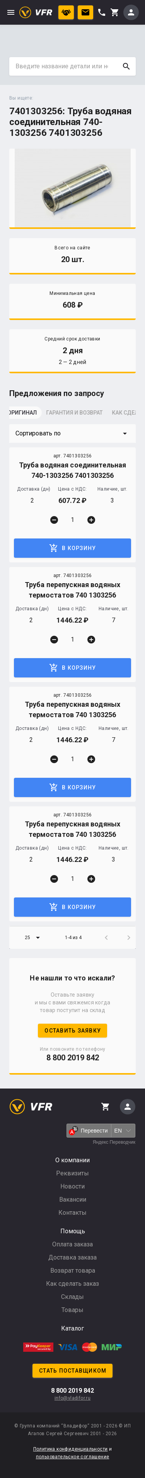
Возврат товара (72, 1270)
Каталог (72, 1328)
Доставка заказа (72, 1257)
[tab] (28, 415)
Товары (72, 1310)
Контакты (72, 1212)
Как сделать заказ (72, 1283)
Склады (72, 1296)
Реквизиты (72, 1173)
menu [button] (10, 12)
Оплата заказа (72, 1244)
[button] (72, 433)
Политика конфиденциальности (70, 1449)
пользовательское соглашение (72, 1456)
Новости (72, 1186)
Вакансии (72, 1199)
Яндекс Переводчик (114, 1142)
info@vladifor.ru (72, 1398)
